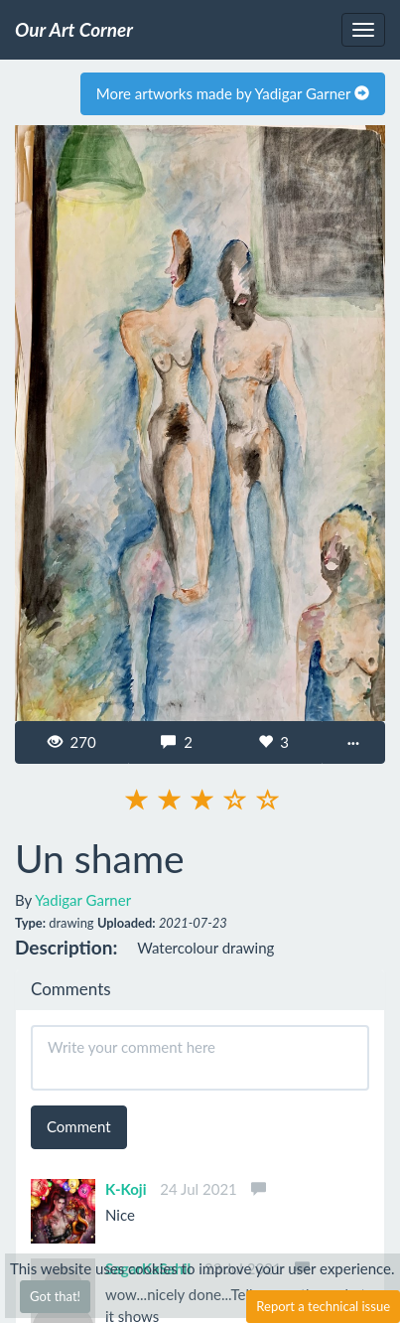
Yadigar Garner (83, 900)
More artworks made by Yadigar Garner (232, 93)
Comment (79, 1126)
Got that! (55, 1296)
